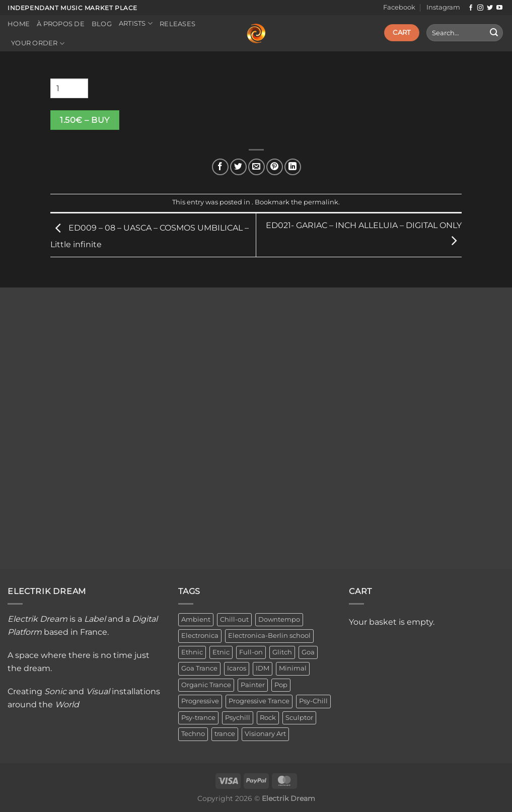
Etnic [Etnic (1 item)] (221, 652)
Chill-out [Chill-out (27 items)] (234, 619)
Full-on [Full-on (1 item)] (251, 652)
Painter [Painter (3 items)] (253, 685)
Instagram (443, 7)
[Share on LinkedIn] (292, 167)
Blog (102, 24)
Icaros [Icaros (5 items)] (236, 668)
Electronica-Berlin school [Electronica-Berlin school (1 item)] (269, 635)
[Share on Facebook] (220, 167)
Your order (37, 43)
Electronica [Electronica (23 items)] (199, 635)
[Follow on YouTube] (499, 8)
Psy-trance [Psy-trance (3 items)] (198, 717)
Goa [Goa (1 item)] (308, 652)
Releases (177, 24)
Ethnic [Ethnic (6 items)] (192, 652)
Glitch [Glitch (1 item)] (282, 652)
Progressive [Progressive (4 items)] (200, 701)
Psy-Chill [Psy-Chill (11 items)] (313, 701)
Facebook (399, 7)
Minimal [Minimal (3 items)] (293, 668)
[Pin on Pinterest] (274, 167)
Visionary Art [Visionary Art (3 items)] (265, 733)
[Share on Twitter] (238, 167)
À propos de (61, 24)
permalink (321, 202)
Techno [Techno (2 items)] (193, 733)
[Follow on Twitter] (490, 8)
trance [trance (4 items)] (224, 733)
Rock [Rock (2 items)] (268, 717)
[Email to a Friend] (256, 167)
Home (19, 24)
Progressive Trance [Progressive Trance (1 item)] (259, 701)
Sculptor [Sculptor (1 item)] (299, 717)
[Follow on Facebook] (471, 8)
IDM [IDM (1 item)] (262, 668)
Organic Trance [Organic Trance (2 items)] (206, 685)
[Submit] (493, 32)
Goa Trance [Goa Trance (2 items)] (199, 668)
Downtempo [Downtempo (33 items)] (279, 619)
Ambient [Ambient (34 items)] (195, 619)
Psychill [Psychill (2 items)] (237, 717)
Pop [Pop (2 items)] (280, 685)
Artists (136, 23)
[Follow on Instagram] (480, 8)
